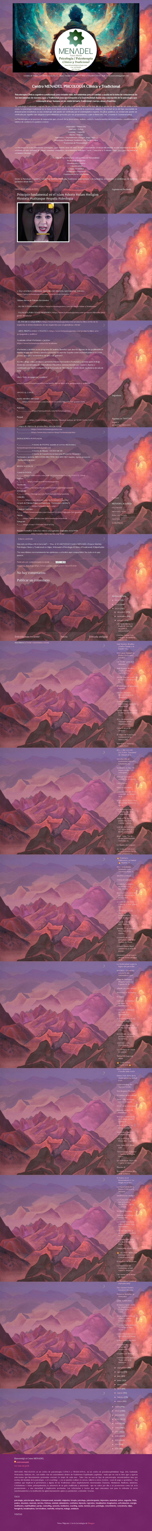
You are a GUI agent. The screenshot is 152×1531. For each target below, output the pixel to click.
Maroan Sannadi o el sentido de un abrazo (126, 778)
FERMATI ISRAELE (125, 880)
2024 (117, 608)
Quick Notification (124, 1301)
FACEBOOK (117, 508)
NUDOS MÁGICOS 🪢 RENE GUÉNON (126, 1126)
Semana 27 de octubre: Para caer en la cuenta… (126, 930)
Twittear (115, 498)
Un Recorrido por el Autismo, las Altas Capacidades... (125, 811)
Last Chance (122, 783)
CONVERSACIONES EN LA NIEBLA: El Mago (127, 1335)
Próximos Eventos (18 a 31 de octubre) (126, 1172)
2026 (117, 600)
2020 (117, 1419)
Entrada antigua (98, 636)
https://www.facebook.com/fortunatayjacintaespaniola (49, 488)
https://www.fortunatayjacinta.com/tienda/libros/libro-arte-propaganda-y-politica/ (53, 383)
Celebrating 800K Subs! (127, 1248)
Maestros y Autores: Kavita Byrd (125, 744)
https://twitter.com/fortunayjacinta (43, 481)
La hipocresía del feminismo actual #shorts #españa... (125, 1268)
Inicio (64, 636)
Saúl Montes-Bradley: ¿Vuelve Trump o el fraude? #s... (126, 646)
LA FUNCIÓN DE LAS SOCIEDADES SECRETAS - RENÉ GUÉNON (126, 1203)
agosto (120, 1372)
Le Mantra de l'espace (126, 845)
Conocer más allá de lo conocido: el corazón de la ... (126, 794)
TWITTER (116, 519)
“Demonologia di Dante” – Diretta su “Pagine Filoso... (127, 1154)
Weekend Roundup (124, 1211)
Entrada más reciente (27, 636)
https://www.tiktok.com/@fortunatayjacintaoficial (45, 518)
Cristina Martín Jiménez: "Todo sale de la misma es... (127, 1360)
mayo (119, 1384)
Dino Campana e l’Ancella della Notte (126, 1070)
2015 (117, 1440)
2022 (117, 1411)
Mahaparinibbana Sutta (126, 1340)
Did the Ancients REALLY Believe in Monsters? (125, 695)
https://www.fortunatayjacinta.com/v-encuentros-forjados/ (43, 294)
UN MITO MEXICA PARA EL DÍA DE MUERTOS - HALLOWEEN (125, 627)
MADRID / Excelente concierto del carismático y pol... (125, 972)
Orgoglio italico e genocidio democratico (124, 1346)
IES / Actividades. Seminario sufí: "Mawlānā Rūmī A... (125, 869)
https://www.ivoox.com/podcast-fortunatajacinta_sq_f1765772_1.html (54, 475)
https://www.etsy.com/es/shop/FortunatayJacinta (53, 432)
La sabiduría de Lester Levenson (126, 1050)
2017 (117, 1432)
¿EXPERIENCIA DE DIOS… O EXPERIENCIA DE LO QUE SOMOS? (126, 914)
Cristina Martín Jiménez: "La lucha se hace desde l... (127, 1327)
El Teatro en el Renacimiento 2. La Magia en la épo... (125, 1180)
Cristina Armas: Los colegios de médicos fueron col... (126, 637)
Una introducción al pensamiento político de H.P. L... (126, 1233)
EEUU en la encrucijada (126, 1106)
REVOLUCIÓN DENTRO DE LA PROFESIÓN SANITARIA (127, 895)
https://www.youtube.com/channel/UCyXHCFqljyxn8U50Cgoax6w (52, 512)
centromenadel (22, 1462)
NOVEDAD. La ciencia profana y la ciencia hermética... (126, 1036)
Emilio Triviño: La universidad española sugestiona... (126, 703)
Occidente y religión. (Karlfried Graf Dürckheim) (125, 886)
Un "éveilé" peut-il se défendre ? (125, 663)
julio (119, 1376)
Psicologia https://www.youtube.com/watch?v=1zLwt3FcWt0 (51, 566)
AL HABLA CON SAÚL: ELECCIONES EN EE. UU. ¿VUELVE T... (126, 851)
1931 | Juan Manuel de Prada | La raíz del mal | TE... (127, 1027)
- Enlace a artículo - (25, 539)
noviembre (122, 616)
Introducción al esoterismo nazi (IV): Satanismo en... (126, 761)
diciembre (121, 612)
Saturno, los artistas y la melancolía (127, 1216)
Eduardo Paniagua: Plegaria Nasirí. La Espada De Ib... (125, 981)
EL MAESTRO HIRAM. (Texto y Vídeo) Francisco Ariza (126, 1318)
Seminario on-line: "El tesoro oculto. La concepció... (125, 770)
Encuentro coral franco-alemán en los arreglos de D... (127, 957)
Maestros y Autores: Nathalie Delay (125, 1133)
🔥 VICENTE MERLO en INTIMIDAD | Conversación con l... (127, 1255)
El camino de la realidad (126, 1095)
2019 (117, 1423)
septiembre (122, 1368)
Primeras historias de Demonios (125, 1295)
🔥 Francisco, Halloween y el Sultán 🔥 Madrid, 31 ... (126, 860)
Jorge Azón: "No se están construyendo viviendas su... (126, 838)
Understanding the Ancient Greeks (124, 1085)
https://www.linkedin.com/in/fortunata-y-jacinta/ (47, 500)
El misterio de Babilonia (126, 1261)
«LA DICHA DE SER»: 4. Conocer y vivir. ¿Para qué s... (127, 904)
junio (119, 1380)
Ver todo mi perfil (21, 1466)
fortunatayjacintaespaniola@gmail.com (34, 448)
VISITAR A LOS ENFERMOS (123, 1044)
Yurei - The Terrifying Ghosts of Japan (125, 1100)
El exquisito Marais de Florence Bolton (126, 1020)
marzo (120, 1393)
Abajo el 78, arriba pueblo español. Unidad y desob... (125, 820)
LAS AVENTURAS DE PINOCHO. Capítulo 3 (127, 1140)
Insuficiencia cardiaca (126, 1195)
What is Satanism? (124, 787)
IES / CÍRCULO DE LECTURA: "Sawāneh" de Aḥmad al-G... (127, 752)
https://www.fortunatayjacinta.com (46, 429)
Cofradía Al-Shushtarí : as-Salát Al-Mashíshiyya (126, 1003)
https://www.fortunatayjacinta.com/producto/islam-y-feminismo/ (68, 306)
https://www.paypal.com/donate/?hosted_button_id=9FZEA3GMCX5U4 (61, 420)
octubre (120, 620)
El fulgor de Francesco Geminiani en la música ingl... (126, 737)
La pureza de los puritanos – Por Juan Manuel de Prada (126, 939)
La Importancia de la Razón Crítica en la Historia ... (125, 1189)
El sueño (120, 997)
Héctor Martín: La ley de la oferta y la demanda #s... (127, 679)
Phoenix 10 (121, 1167)
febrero (120, 1397)
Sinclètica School (124, 876)
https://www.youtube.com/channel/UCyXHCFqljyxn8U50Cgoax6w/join (53, 402)
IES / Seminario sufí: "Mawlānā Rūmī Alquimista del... (125, 721)
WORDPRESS (117, 523)
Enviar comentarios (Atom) (37, 642)
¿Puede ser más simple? (127, 988)
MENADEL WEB (119, 511)
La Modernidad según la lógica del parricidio (127, 965)
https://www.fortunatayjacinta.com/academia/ (37, 343)
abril (119, 1389)
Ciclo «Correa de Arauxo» (124, 729)
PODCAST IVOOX (119, 515)
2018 (117, 1428)
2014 (117, 1444)
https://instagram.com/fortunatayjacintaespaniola (47, 494)
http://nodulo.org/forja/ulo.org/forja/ (48, 534)
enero (120, 1401)
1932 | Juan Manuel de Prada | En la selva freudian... (125, 655)
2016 (117, 1436)
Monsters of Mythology (127, 992)
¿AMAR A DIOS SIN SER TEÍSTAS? (125, 923)
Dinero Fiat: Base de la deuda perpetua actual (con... (127, 1078)
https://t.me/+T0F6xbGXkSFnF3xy (38, 524)
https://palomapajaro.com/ (44, 506)
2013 (117, 1448)
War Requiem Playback (126, 1091)
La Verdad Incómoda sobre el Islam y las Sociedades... (125, 1224)
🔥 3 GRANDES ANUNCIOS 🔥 (124, 1063)
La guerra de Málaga (125, 1353)
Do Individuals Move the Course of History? (127, 1161)
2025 (117, 604)
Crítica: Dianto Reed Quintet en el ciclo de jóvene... (126, 948)
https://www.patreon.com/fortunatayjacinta (51, 411)
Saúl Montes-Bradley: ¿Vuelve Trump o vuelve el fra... (126, 670)
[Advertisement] (124, 225)
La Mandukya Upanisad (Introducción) (126, 1282)
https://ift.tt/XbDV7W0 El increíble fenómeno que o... (127, 802)
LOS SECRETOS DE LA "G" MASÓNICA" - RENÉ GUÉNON (126, 829)
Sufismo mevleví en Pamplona (125, 1111)
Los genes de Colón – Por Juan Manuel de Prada (126, 1241)
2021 (117, 1415)
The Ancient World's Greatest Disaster (125, 1289)
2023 (117, 1407)
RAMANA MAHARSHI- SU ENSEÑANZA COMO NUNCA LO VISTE (126, 1308)
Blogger (91, 1523)
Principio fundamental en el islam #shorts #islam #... (126, 1119)
